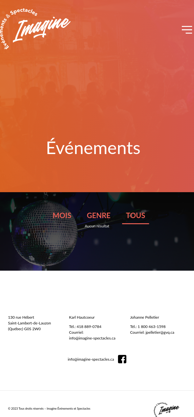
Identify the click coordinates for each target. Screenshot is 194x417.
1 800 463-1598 (151, 326)
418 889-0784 (89, 326)
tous (135, 215)
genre (99, 215)
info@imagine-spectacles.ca (92, 338)
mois (62, 215)
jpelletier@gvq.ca (160, 332)
